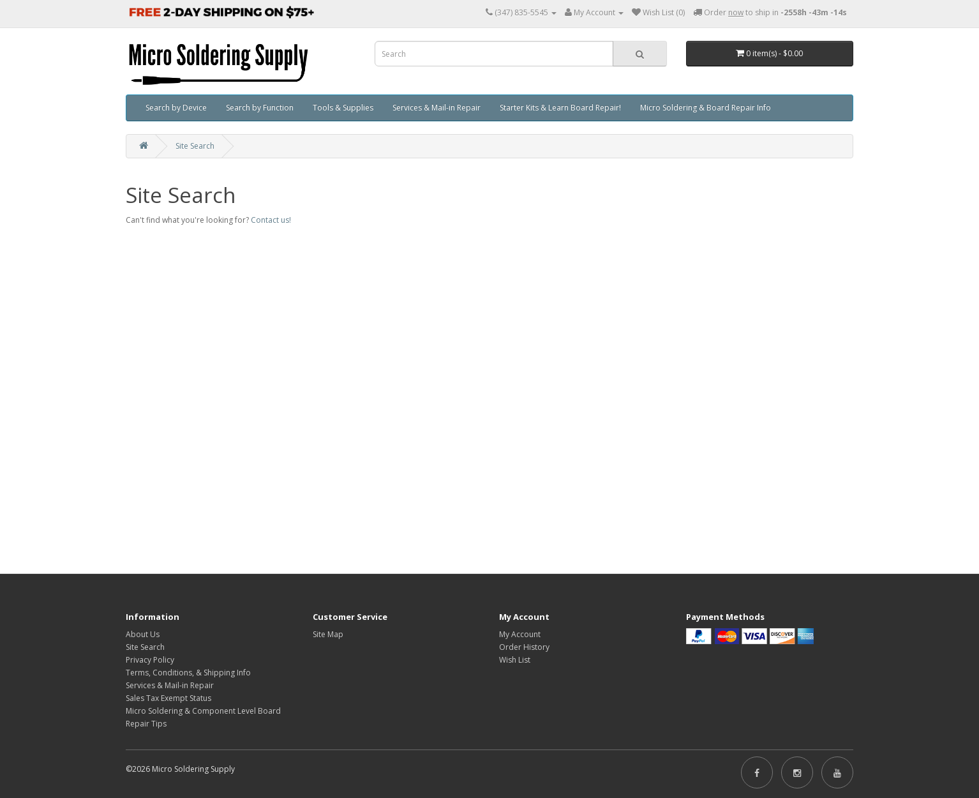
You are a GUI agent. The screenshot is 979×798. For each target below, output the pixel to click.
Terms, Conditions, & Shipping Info (188, 672)
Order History (524, 647)
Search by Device (176, 107)
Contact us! (271, 220)
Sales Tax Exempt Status (168, 698)
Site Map (328, 634)
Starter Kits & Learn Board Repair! (560, 107)
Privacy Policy (150, 659)
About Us (143, 634)
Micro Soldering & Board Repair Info (705, 107)
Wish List (514, 659)
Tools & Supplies (343, 107)
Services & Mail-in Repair (436, 107)
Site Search (195, 145)
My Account (520, 634)
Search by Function (260, 107)
